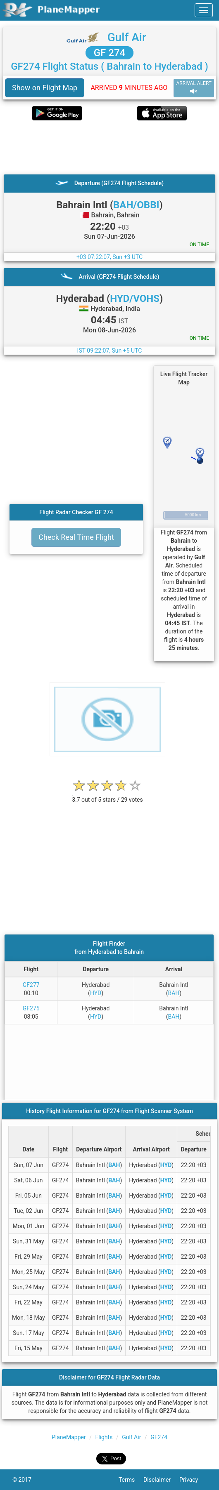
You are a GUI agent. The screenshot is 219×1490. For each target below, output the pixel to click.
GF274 (158, 1437)
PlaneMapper (69, 1437)
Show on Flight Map (44, 87)
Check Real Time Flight (76, 537)
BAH (174, 993)
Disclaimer (161, 1479)
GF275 (31, 1008)
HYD (95, 993)
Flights (103, 1437)
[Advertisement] (109, 147)
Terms (131, 1479)
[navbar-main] (204, 10)
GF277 (31, 985)
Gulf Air (126, 37)
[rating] (107, 795)
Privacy (193, 1479)
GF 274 (109, 53)
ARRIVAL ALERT (194, 87)
